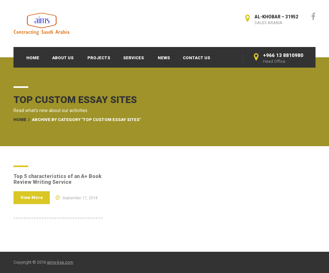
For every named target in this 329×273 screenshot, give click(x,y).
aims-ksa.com (60, 262)
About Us (63, 57)
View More (32, 197)
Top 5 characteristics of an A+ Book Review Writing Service (57, 179)
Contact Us (196, 57)
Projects (98, 57)
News (164, 57)
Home (32, 57)
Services (133, 57)
